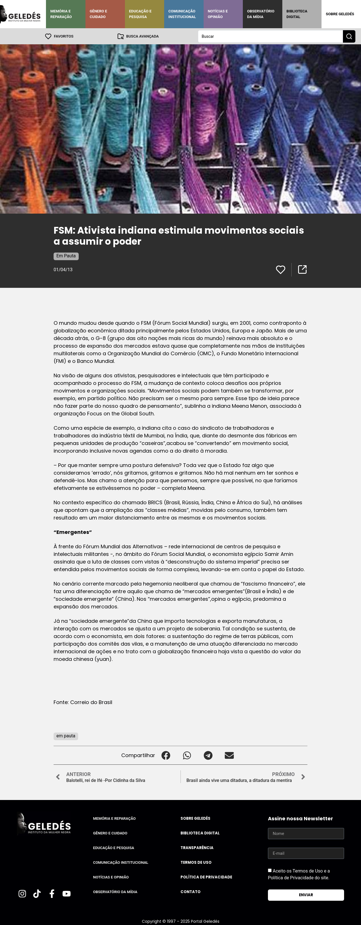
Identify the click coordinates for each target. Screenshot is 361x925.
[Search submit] (349, 36)
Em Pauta (66, 255)
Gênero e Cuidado (98, 14)
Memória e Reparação (61, 14)
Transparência (196, 847)
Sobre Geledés (340, 14)
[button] (165, 755)
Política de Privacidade (206, 877)
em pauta (65, 735)
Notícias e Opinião (218, 14)
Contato (190, 891)
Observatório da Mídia (260, 14)
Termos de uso (196, 862)
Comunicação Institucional (182, 14)
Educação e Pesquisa (140, 14)
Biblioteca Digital (297, 14)
